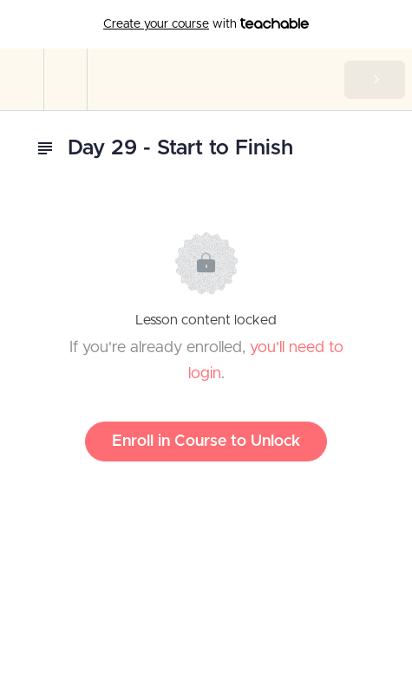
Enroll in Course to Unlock (206, 441)
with (206, 24)
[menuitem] (65, 79)
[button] (21, 79)
